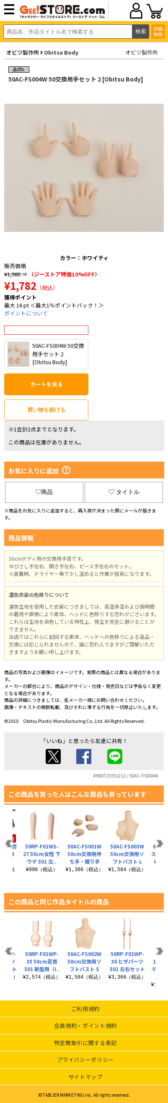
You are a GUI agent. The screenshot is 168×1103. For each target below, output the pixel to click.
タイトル (124, 491)
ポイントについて (26, 313)
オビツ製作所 (22, 52)
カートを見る (46, 384)
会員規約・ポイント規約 (85, 1025)
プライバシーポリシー (85, 1060)
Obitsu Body (61, 52)
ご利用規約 (85, 1009)
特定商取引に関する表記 (85, 1043)
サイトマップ (85, 1077)
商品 (44, 491)
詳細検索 (158, 31)
